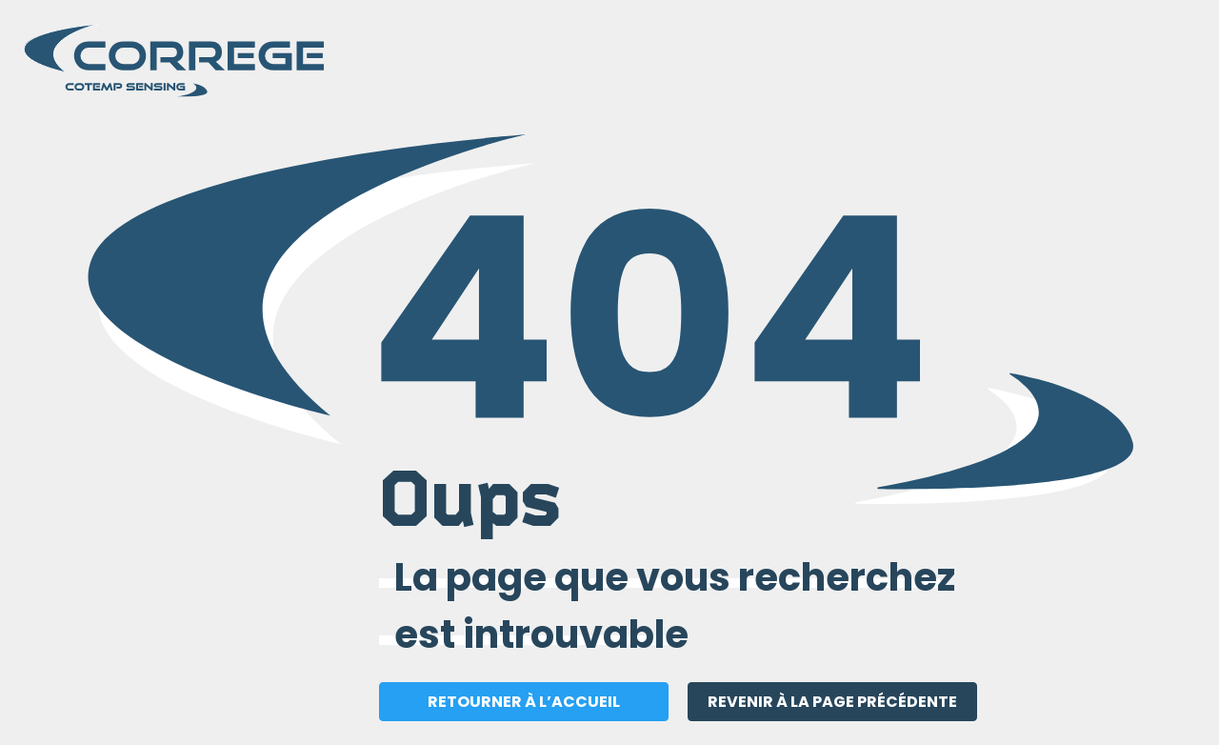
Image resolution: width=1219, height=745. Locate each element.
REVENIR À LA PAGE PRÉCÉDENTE (832, 702)
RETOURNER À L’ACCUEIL (524, 702)
